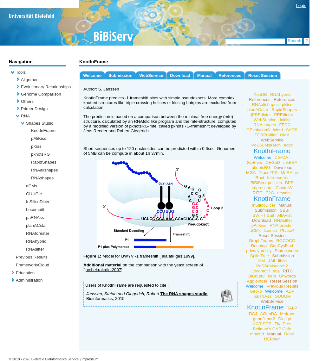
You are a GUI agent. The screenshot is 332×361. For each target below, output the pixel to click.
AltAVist (284, 215)
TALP (292, 308)
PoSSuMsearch (266, 145)
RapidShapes (43, 162)
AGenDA (268, 313)
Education (25, 273)
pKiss (36, 146)
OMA (285, 135)
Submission (120, 75)
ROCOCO (285, 240)
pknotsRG (40, 154)
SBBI (284, 210)
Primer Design (34, 108)
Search (294, 40)
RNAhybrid (36, 241)
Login (301, 5)
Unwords (287, 276)
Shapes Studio (40, 123)
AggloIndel (257, 281)
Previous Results (32, 257)
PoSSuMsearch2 (272, 266)
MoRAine (289, 172)
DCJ (253, 313)
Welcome (92, 75)
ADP (290, 291)
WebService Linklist (272, 119)
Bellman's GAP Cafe (272, 329)
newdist (284, 192)
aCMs (31, 186)
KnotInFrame (43, 130)
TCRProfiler (266, 135)
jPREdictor (261, 114)
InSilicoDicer (37, 201)
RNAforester (37, 233)
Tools (21, 72)
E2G (270, 192)
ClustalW (284, 187)
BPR (289, 182)
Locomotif (35, 209)
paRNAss (35, 217)
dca (276, 271)
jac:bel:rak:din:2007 (103, 269)
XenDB (260, 94)
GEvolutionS (258, 130)
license (270, 230)
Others (27, 101)
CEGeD (272, 162)
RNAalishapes (44, 170)
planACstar (36, 225)
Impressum (261, 187)
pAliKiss (38, 138)
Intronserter (278, 177)
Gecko (256, 291)
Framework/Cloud (32, 265)
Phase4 (287, 230)
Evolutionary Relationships (46, 86)
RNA (25, 116)
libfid (282, 260)
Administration (29, 280)
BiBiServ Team (262, 276)
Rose (289, 334)
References (229, 75)
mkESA (290, 162)
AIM (261, 260)
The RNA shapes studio (183, 293)
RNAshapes (42, 178)
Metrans (287, 313)
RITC (258, 192)
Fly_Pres (283, 323)
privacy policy (258, 250)
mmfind (257, 334)
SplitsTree (259, 255)
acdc (288, 145)
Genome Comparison (41, 94)
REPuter (272, 339)
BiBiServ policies (266, 182)
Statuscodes (286, 250)
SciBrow (254, 162)
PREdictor (283, 114)
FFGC (284, 124)
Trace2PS (268, 172)
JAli (271, 260)
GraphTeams (261, 240)
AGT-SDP (262, 323)
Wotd (278, 130)
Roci (260, 177)
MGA (251, 172)
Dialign (284, 318)
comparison (146, 265)
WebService (151, 75)
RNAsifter (35, 249)
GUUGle (34, 193)
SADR (292, 130)
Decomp (259, 245)
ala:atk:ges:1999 (177, 256)
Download (180, 75)
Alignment (30, 79)
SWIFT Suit (263, 215)
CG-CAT (282, 157)
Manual (204, 75)
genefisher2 (264, 318)
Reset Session (262, 75)
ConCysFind (281, 245)
